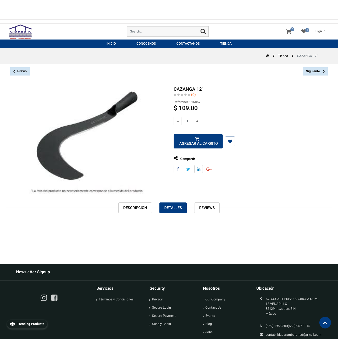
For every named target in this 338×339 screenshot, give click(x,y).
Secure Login (161, 308)
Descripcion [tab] (135, 208)
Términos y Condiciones (116, 299)
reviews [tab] (207, 208)
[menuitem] (111, 44)
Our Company (215, 299)
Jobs (209, 332)
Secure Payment (164, 316)
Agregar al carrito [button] (194, 143)
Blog (208, 324)
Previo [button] (20, 71)
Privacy (157, 299)
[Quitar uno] (174, 121)
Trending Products (27, 323)
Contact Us (213, 308)
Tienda (283, 56)
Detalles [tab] (173, 208)
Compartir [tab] (180, 158)
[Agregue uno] (193, 121)
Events (210, 316)
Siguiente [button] (315, 71)
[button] (226, 141)
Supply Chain (161, 324)
